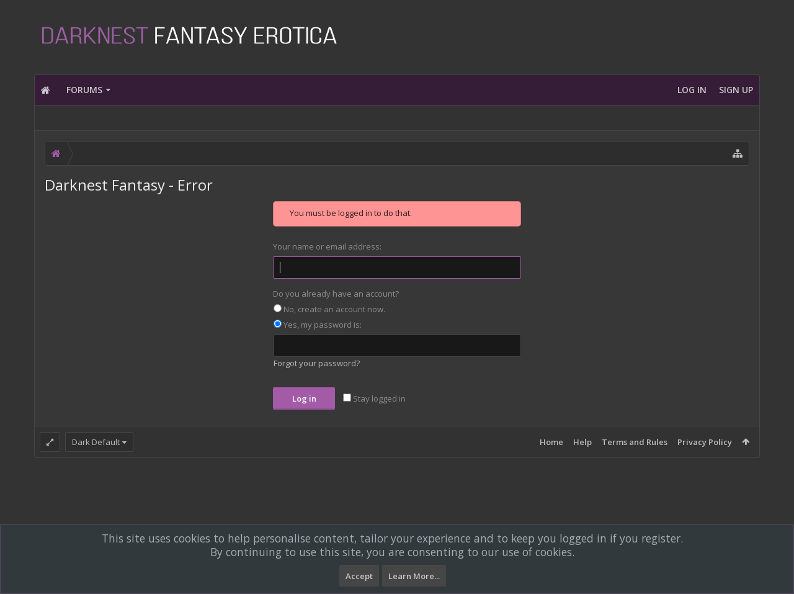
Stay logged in (374, 398)
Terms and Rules (634, 442)
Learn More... (414, 576)
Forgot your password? (317, 363)
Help (582, 442)
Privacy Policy (704, 442)
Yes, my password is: (318, 324)
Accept (359, 576)
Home (551, 442)
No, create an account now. (329, 309)
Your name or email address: (327, 246)
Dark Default (96, 442)
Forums (84, 90)
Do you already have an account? (336, 293)
